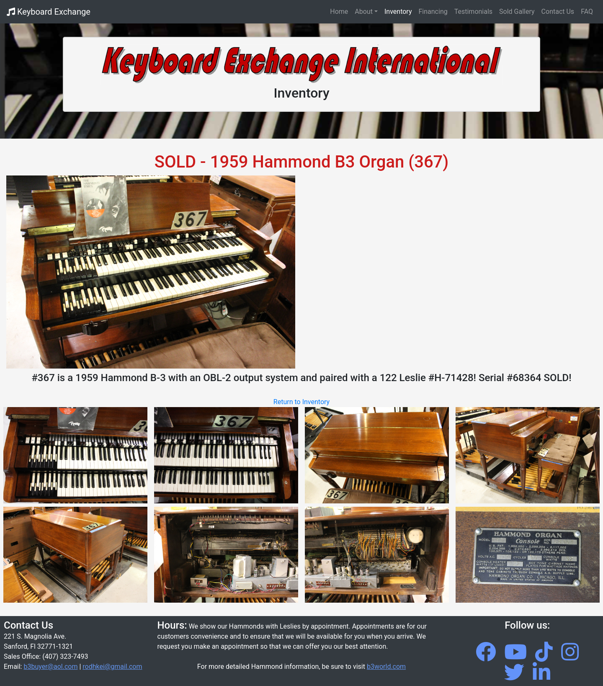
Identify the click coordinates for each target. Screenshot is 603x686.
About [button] (364, 11)
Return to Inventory (301, 402)
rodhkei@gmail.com (112, 667)
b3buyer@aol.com (50, 667)
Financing (433, 11)
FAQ (587, 11)
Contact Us (558, 11)
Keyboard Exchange (48, 12)
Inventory (398, 11)
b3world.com (386, 667)
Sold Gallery (517, 11)
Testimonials (473, 11)
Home (340, 10)
